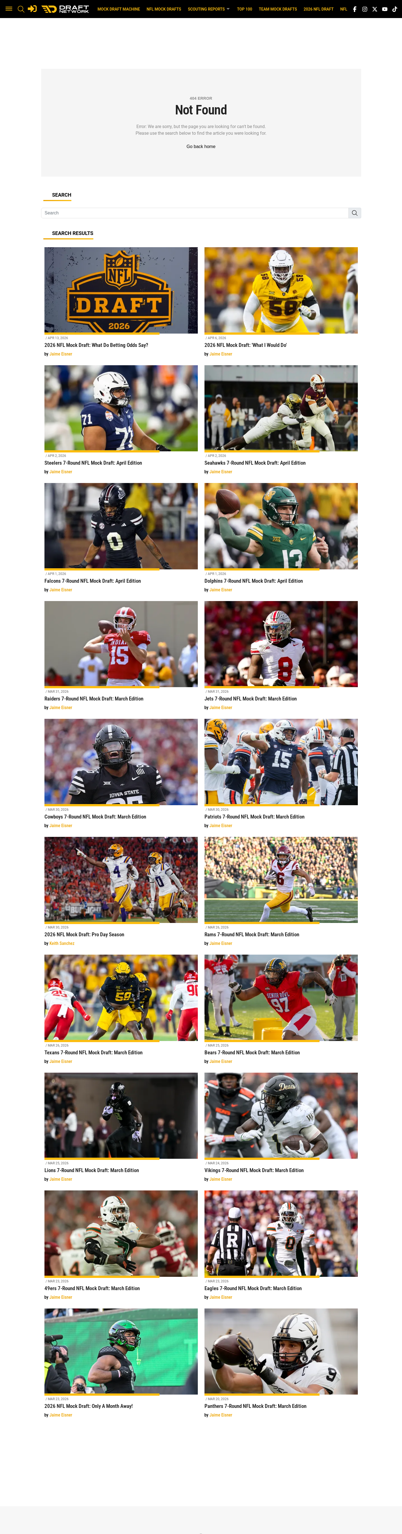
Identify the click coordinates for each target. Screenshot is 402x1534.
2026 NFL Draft (319, 9)
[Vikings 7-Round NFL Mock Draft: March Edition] (281, 1130)
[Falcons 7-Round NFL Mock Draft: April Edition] (121, 541)
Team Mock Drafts (278, 9)
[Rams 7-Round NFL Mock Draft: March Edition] (281, 895)
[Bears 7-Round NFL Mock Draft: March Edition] (281, 1012)
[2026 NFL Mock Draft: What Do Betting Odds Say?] (121, 305)
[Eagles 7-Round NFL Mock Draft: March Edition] (281, 1248)
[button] (8, 9)
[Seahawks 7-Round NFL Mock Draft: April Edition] (281, 423)
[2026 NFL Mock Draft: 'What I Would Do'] (281, 305)
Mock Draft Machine (119, 9)
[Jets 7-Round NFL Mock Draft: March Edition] (281, 659)
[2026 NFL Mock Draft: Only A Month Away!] (121, 1366)
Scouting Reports (209, 8)
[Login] (32, 8)
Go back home (200, 146)
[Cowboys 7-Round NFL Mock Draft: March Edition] (121, 777)
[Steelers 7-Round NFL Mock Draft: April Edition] (121, 423)
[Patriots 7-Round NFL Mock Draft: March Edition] (281, 777)
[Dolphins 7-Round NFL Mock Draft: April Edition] (281, 541)
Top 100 (244, 9)
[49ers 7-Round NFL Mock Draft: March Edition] (121, 1248)
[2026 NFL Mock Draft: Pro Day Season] (121, 895)
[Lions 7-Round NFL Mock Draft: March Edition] (121, 1130)
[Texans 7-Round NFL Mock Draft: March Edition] (121, 1012)
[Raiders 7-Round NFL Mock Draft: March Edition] (121, 659)
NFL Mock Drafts (164, 9)
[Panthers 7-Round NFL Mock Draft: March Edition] (281, 1366)
